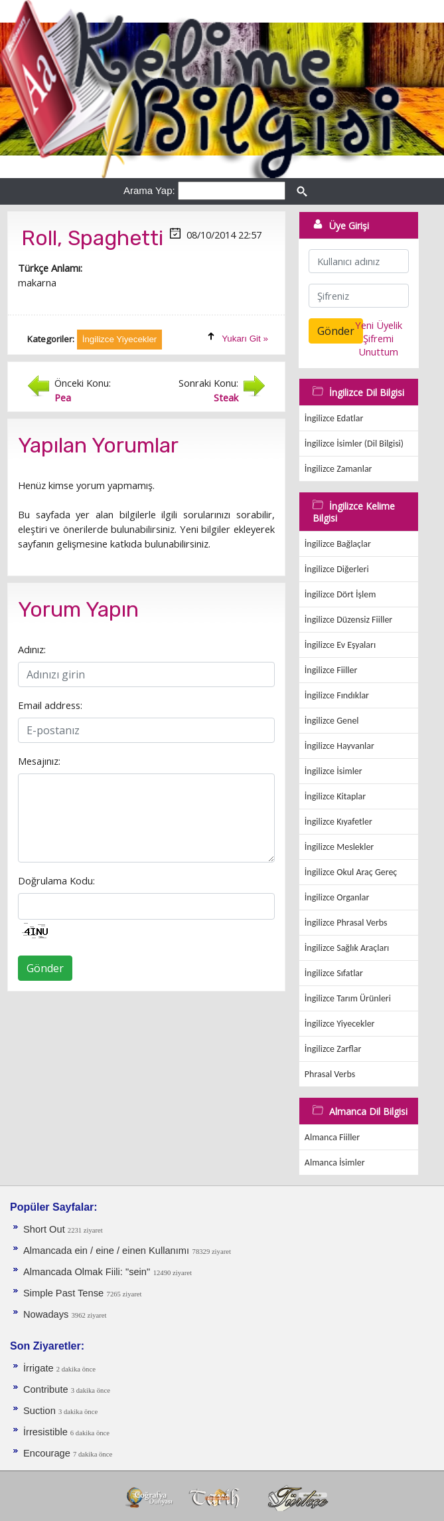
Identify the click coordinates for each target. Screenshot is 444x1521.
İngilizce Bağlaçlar (338, 544)
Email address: (50, 705)
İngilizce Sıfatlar (334, 973)
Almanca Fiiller (332, 1137)
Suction (40, 1410)
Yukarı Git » (245, 339)
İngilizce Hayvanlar (339, 746)
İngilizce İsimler (333, 771)
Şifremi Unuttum (378, 345)
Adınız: (32, 649)
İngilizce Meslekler (339, 847)
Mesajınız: (39, 760)
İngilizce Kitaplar (335, 796)
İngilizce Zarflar (333, 1049)
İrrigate (39, 1368)
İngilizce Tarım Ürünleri (348, 998)
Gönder (45, 968)
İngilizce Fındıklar (337, 695)
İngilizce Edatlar (334, 418)
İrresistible (46, 1432)
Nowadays (47, 1314)
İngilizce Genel (332, 720)
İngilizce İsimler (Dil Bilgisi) (354, 443)
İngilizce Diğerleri (337, 569)
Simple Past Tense (63, 1293)
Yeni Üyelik (378, 325)
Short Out (45, 1229)
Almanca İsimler (335, 1162)
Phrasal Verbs (330, 1074)
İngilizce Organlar (337, 897)
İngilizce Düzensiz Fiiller (348, 619)
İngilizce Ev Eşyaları (340, 645)
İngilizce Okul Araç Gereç (351, 872)
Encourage (48, 1453)
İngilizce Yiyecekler (340, 1023)
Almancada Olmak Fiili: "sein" (86, 1272)
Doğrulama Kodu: (56, 880)
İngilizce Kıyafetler (338, 821)
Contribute (47, 1389)
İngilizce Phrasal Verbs (346, 922)
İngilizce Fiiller (331, 670)
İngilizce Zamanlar (338, 468)
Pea (62, 397)
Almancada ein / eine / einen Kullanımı (106, 1250)
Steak (226, 397)
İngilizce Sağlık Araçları (347, 948)
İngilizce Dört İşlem (340, 594)
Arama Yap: (149, 190)
